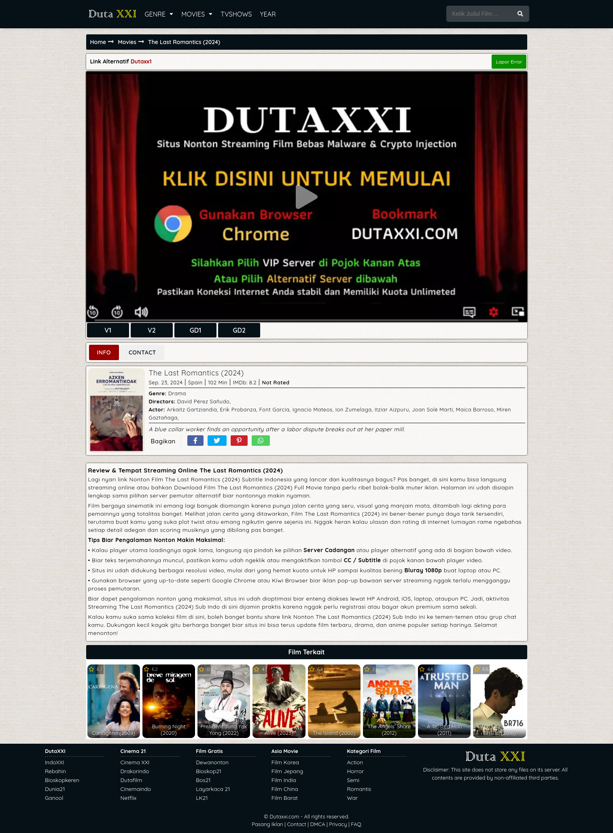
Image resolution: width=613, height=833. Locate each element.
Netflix (129, 797)
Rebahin (55, 771)
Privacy (338, 824)
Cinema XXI (135, 762)
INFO (104, 352)
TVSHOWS (236, 14)
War (352, 797)
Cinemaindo (136, 788)
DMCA (317, 824)
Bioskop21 (208, 771)
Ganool (54, 797)
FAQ (356, 824)
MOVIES (193, 14)
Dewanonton (212, 762)
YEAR (268, 14)
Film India (284, 779)
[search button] (520, 14)
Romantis (359, 788)
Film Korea (285, 762)
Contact (296, 824)
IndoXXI (54, 762)
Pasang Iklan (267, 824)
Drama (177, 393)
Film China (285, 788)
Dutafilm (131, 779)
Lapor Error (509, 62)
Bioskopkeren (62, 779)
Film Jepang (287, 771)
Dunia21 (55, 788)
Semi (353, 779)
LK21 (202, 797)
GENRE (155, 14)
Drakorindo (135, 771)
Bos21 (203, 779)
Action (355, 762)
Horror (355, 771)
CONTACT (142, 352)
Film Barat (285, 797)
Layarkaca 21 (213, 788)
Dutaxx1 (141, 61)
